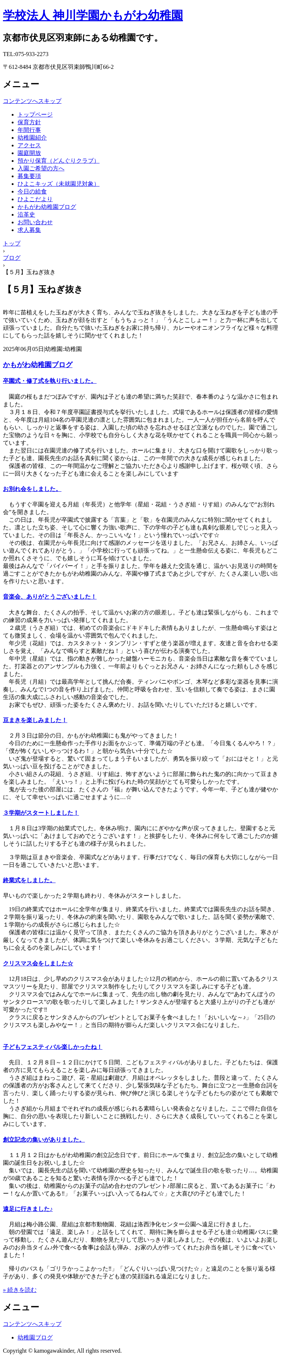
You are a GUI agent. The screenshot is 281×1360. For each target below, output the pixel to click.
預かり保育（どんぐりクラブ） (59, 161)
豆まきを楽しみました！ (35, 720)
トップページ (35, 114)
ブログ (11, 258)
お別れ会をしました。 (32, 489)
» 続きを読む (20, 1290)
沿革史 (26, 214)
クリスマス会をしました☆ (38, 963)
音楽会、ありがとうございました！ (50, 597)
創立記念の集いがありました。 (44, 1140)
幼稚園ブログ (35, 1337)
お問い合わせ (35, 222)
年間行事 (29, 130)
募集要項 (29, 176)
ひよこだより (35, 199)
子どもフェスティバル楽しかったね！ (52, 1047)
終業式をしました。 (29, 880)
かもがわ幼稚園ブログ (47, 207)
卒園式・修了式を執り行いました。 (50, 381)
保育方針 (29, 122)
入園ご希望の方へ (41, 168)
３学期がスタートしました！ (41, 813)
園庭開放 (29, 153)
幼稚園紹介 (32, 137)
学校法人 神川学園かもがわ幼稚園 (93, 15)
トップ (11, 243)
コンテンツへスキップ (32, 101)
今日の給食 (32, 191)
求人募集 (29, 230)
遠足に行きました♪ (28, 1209)
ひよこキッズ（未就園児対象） (59, 184)
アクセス (29, 145)
